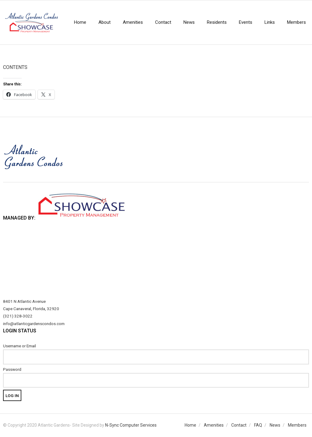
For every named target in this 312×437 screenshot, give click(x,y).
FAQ (258, 425)
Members (297, 425)
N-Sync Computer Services (131, 425)
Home (190, 425)
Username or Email (19, 345)
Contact (238, 425)
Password (12, 369)
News (275, 425)
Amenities (214, 425)
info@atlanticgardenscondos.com (34, 323)
